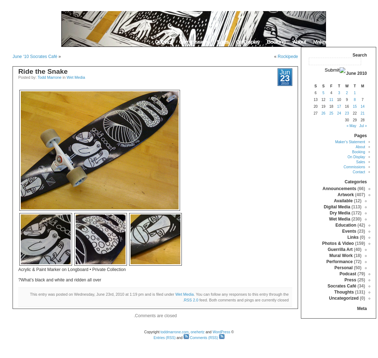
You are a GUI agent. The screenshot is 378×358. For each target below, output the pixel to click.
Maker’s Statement (333, 42)
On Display (248, 42)
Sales (222, 42)
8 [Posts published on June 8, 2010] (355, 100)
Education (345, 225)
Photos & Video (338, 243)
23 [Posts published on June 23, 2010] (347, 113)
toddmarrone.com (175, 332)
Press (350, 279)
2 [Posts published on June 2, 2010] (347, 93)
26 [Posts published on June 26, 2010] (323, 113)
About (299, 42)
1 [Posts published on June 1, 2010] (355, 93)
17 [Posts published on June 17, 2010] (339, 106)
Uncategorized (344, 298)
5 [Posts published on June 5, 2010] (323, 93)
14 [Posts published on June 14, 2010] (363, 106)
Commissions (194, 42)
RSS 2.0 (191, 300)
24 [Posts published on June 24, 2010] (339, 113)
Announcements (339, 188)
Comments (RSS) (201, 338)
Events (349, 231)
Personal (344, 267)
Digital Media (337, 206)
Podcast (348, 273)
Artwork (345, 194)
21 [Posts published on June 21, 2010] (363, 113)
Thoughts (344, 292)
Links (353, 237)
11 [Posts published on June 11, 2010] (331, 100)
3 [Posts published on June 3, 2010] (339, 93)
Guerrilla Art (340, 249)
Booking (276, 42)
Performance (339, 261)
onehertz (197, 332)
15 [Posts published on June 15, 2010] (355, 106)
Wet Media (76, 77)
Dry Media (340, 213)
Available (343, 200)
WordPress (221, 332)
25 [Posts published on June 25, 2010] (331, 113)
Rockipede (288, 56)
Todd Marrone (50, 77)
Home (367, 42)
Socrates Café (341, 286)
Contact (163, 42)
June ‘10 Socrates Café (35, 56)
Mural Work (341, 255)
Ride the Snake (43, 71)
